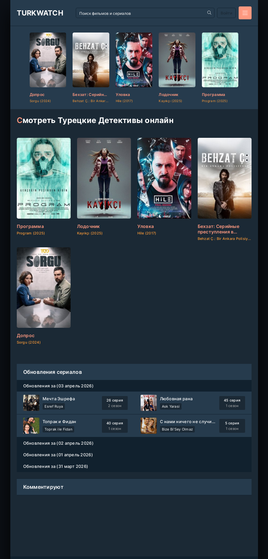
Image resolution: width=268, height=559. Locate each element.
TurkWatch (40, 13)
